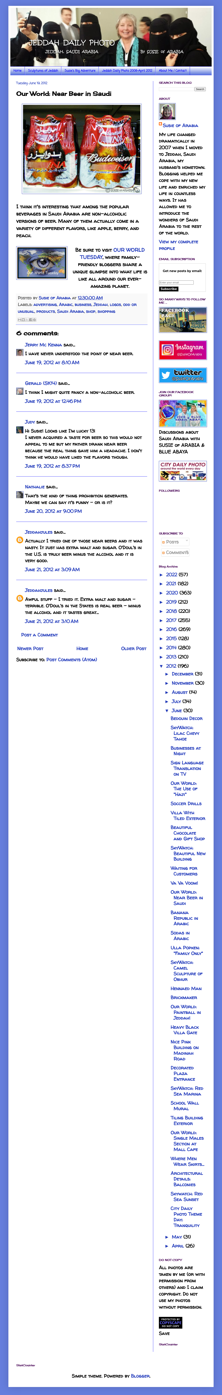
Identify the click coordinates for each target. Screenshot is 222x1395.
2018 (172, 611)
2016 (172, 629)
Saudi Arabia (70, 311)
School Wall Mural (185, 1106)
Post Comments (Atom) (71, 659)
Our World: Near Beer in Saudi (187, 898)
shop (90, 311)
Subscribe (169, 289)
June (177, 710)
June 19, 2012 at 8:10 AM (52, 362)
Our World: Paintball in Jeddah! (186, 1012)
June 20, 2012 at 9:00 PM (53, 511)
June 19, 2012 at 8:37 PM (52, 466)
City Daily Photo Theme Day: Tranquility (186, 1216)
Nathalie (35, 487)
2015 (172, 638)
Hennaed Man (186, 988)
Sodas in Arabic (180, 936)
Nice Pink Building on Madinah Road (185, 1050)
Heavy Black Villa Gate (185, 1030)
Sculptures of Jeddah (43, 71)
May (177, 1237)
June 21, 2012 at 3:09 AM (52, 569)
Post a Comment (39, 635)
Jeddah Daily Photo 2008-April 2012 (127, 71)
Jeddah (100, 304)
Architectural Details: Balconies (187, 1179)
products (45, 311)
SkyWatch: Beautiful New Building (188, 853)
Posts (170, 542)
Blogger (140, 1376)
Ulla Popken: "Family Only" (187, 950)
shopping (106, 311)
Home (17, 71)
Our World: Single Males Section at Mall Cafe (187, 1141)
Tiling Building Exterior (187, 1121)
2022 (172, 574)
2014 (172, 647)
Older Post (133, 648)
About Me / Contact (173, 71)
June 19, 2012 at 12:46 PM (53, 401)
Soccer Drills (186, 803)
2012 (172, 666)
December (183, 674)
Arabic (66, 304)
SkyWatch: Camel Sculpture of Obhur (186, 970)
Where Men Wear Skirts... (187, 1161)
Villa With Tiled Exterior (188, 816)
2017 (172, 620)
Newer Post (30, 648)
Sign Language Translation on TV (187, 768)
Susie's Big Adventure (80, 71)
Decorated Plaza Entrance (183, 1073)
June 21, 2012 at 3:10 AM (51, 621)
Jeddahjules (38, 532)
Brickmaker (184, 997)
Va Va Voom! (184, 883)
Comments (175, 552)
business (83, 304)
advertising (45, 304)
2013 (172, 657)
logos (115, 304)
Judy (30, 422)
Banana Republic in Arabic (184, 918)
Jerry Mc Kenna (43, 345)
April (178, 1246)
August (180, 692)
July (177, 701)
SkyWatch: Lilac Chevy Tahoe (185, 733)
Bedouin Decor (186, 718)
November (183, 683)
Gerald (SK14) (41, 383)
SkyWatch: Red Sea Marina (187, 1091)
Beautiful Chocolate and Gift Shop (188, 833)
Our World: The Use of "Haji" (184, 789)
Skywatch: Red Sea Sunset (187, 1197)
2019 (172, 602)
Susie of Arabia (180, 125)
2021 (172, 583)
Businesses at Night (186, 751)
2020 (172, 593)
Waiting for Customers (184, 871)
